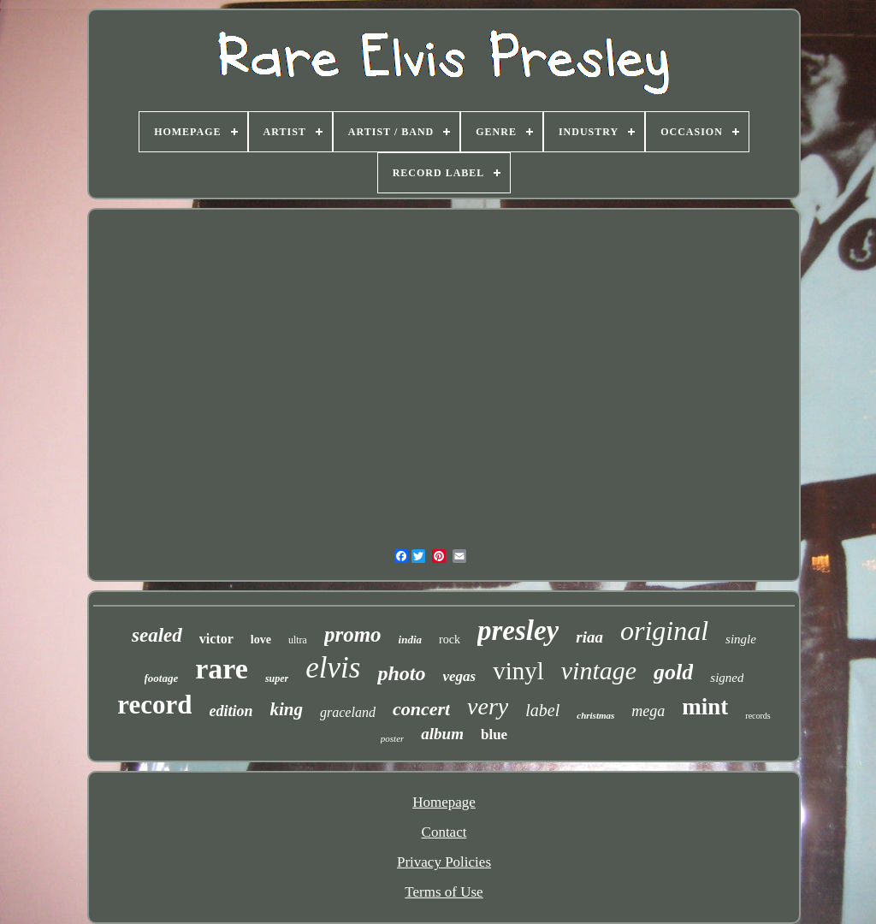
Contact (444, 832)
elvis (332, 667)
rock (449, 639)
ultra (297, 640)
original (664, 630)
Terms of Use (443, 892)
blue (494, 734)
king (287, 709)
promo (353, 634)
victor (216, 638)
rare (221, 668)
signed (726, 677)
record (154, 705)
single (740, 639)
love (261, 639)
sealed (157, 635)
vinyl (518, 670)
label (542, 710)
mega (648, 711)
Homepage (444, 802)
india (410, 639)
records (757, 715)
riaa (589, 637)
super (276, 678)
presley (518, 630)
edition (230, 711)
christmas (595, 715)
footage (162, 678)
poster (393, 738)
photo (401, 673)
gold (673, 672)
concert (421, 709)
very (487, 706)
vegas (459, 676)
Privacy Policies (444, 862)
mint (705, 707)
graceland (348, 712)
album (442, 734)
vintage (598, 670)
